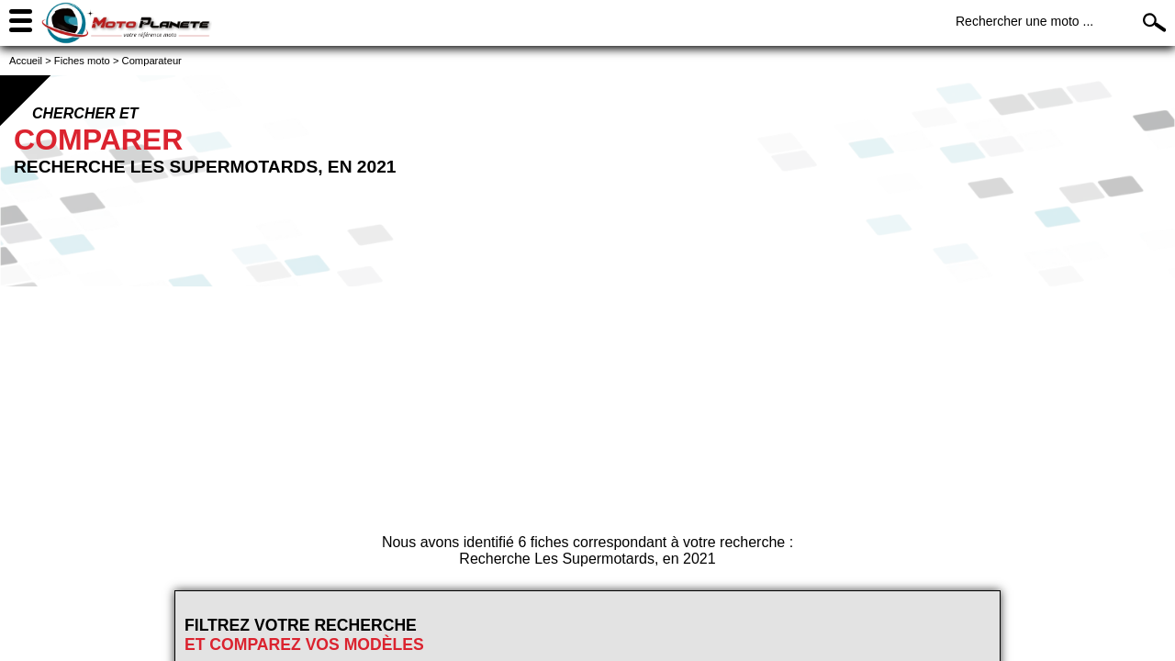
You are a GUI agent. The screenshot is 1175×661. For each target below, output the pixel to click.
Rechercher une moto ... (1024, 21)
